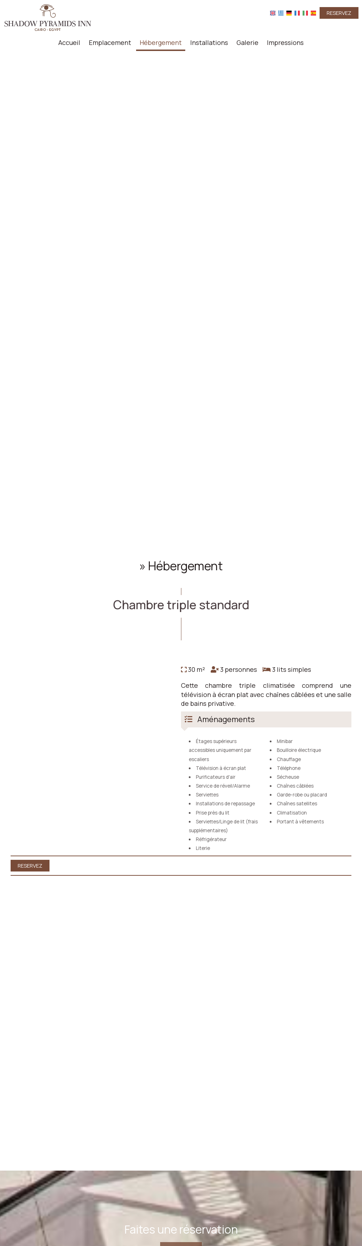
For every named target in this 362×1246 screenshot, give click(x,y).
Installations (209, 42)
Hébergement (161, 42)
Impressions (285, 42)
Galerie (247, 42)
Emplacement (110, 42)
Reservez (339, 13)
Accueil (69, 42)
